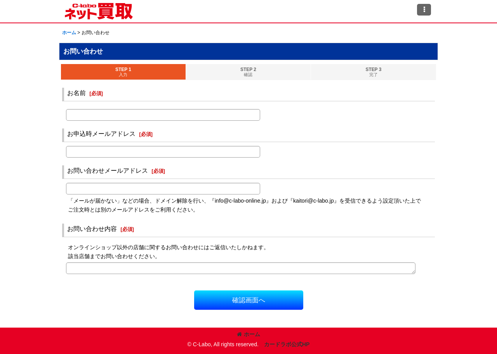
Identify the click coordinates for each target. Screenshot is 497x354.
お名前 (76, 92)
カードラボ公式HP (287, 344)
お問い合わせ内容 (92, 228)
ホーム (248, 334)
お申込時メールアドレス (101, 133)
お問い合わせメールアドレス (107, 170)
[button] (424, 10)
